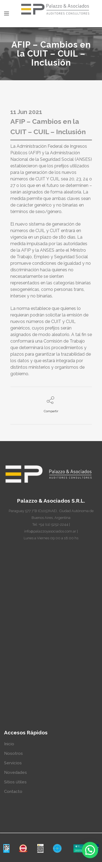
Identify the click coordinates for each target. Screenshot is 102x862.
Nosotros (13, 753)
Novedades (15, 772)
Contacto (13, 791)
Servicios (13, 763)
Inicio (9, 743)
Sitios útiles (15, 782)
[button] (90, 850)
